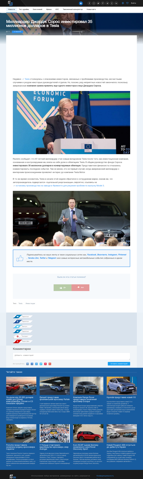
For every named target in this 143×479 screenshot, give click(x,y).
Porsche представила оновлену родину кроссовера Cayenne (20, 423)
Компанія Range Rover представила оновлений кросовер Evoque (85, 375)
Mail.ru (36, 339)
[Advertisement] (71, 58)
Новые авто (91, 9)
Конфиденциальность (105, 451)
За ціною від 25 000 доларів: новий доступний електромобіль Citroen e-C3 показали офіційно (20, 376)
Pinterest (122, 255)
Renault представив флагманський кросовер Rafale (55, 374)
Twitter (43, 258)
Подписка (82, 472)
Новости (11, 9)
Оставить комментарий (118, 339)
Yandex (45, 339)
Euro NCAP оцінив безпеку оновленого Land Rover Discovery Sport (85, 423)
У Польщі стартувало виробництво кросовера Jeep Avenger (54, 423)
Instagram (112, 255)
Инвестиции (30, 303)
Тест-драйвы (24, 9)
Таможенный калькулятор (73, 9)
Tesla (27, 79)
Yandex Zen (33, 258)
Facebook (91, 255)
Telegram (52, 258)
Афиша (49, 9)
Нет (80, 287)
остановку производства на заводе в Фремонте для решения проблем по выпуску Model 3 (60, 186)
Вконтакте (102, 255)
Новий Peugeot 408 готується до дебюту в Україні (121, 422)
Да (62, 287)
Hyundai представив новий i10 (121, 373)
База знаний (37, 9)
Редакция (100, 458)
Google (49, 339)
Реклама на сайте (103, 455)
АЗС (57, 9)
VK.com (27, 339)
